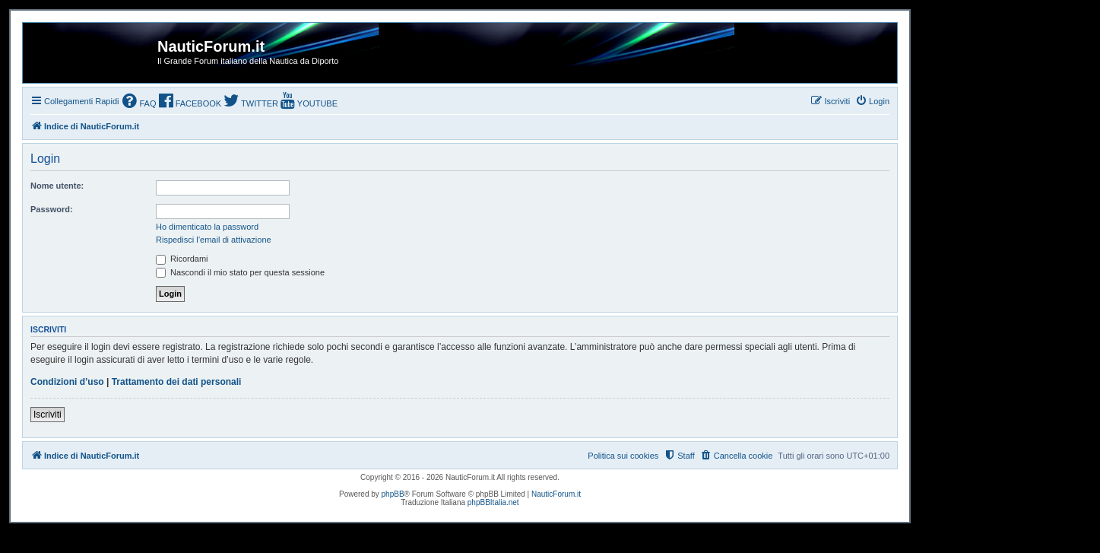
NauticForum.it (556, 494)
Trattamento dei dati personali (177, 382)
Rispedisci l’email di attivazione (213, 239)
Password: (51, 209)
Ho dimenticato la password (207, 226)
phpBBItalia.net (493, 502)
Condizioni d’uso (67, 382)
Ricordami (182, 258)
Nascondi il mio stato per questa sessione (240, 272)
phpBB (393, 494)
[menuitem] (139, 102)
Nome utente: (57, 185)
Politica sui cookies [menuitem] (623, 455)
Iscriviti (47, 414)
